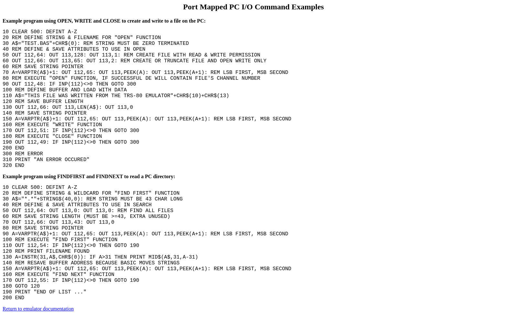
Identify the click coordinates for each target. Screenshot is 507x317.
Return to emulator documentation (38, 309)
